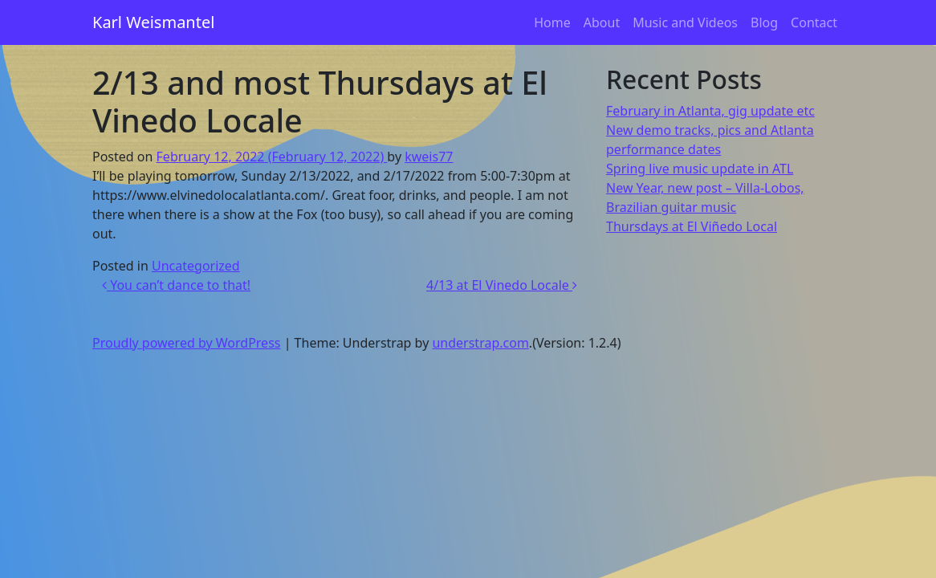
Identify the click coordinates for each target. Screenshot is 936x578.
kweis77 (429, 156)
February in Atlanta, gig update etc (710, 111)
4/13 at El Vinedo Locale (501, 285)
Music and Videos (685, 22)
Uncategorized (196, 266)
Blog (764, 22)
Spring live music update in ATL (699, 168)
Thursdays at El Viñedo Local (691, 226)
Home (552, 22)
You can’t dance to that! (176, 285)
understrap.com (480, 343)
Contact (814, 22)
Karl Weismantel (153, 22)
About (602, 22)
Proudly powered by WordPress (186, 343)
